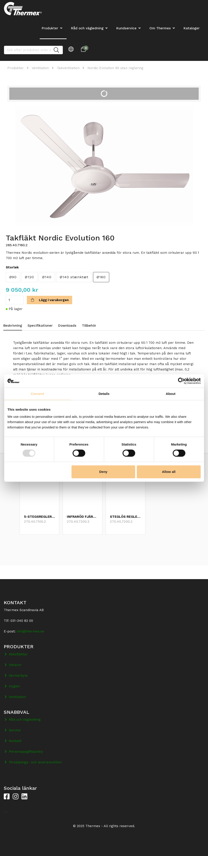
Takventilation (68, 68)
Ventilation (40, 68)
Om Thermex (160, 28)
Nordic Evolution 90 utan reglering (115, 68)
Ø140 (47, 277)
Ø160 (101, 277)
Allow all (169, 472)
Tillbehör (89, 326)
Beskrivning (12, 326)
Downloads (67, 326)
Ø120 (29, 277)
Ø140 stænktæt (74, 277)
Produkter (15, 68)
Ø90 (13, 277)
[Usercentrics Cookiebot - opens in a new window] (181, 381)
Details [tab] (104, 394)
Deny (103, 472)
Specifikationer (40, 326)
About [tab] (170, 394)
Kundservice (126, 28)
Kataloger (192, 28)
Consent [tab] (37, 394)
